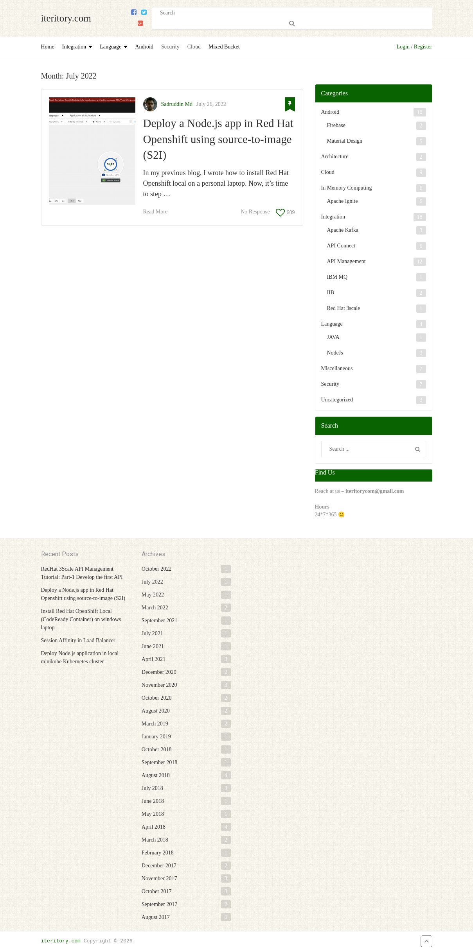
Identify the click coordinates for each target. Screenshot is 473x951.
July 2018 (152, 788)
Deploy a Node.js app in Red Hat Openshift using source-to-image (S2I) (218, 139)
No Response (255, 212)
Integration (74, 47)
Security (170, 47)
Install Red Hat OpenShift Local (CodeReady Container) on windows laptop (81, 619)
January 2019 (156, 737)
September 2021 (159, 620)
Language (110, 47)
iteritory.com (66, 18)
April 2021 (153, 659)
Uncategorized (337, 400)
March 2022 (155, 608)
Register (423, 47)
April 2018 (153, 827)
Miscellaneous (337, 368)
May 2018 (153, 814)
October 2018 (157, 749)
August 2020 (156, 711)
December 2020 (159, 672)
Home (47, 47)
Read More (155, 212)
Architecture (335, 156)
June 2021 (153, 646)
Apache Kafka (342, 230)
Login (403, 47)
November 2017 (159, 878)
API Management (346, 261)
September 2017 (159, 904)
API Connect (341, 246)
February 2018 (158, 853)
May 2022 (153, 595)
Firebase (336, 125)
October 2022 (157, 569)
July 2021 (152, 633)
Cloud (194, 47)
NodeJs (335, 353)
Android (144, 47)
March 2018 (155, 840)
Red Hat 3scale (343, 308)
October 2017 (157, 891)
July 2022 (152, 582)
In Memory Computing (346, 188)
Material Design (345, 141)
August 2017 (156, 917)
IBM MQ (337, 277)
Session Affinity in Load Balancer (78, 640)
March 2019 (155, 724)
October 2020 (157, 698)
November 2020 (159, 685)
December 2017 (159, 866)
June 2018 (153, 801)
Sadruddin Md (177, 104)
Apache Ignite (342, 201)
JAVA (333, 337)
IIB (331, 293)
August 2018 (156, 775)
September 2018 (159, 762)
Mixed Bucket (224, 47)
